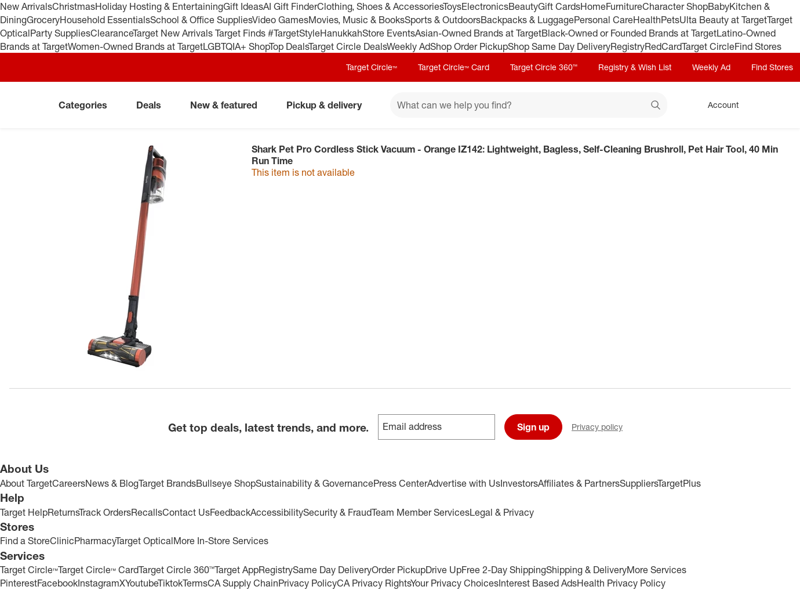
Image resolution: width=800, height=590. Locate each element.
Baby (718, 6)
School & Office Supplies (201, 20)
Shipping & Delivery (586, 569)
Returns (63, 512)
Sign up (533, 427)
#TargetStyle (294, 33)
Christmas (73, 6)
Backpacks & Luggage (527, 20)
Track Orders (105, 512)
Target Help (24, 512)
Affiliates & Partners (579, 483)
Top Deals (288, 46)
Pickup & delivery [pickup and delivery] (328, 105)
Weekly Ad (408, 46)
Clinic (62, 540)
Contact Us (186, 512)
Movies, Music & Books (356, 20)
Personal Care (603, 20)
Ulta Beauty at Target (723, 20)
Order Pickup (399, 569)
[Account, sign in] (717, 105)
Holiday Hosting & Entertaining (159, 6)
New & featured (228, 105)
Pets (670, 20)
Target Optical (144, 540)
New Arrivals (26, 6)
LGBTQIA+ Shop (236, 46)
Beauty (523, 6)
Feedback (230, 512)
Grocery (43, 20)
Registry (627, 46)
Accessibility (276, 512)
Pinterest (18, 583)
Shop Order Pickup (469, 46)
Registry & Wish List (634, 67)
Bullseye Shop (226, 483)
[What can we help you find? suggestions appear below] (528, 105)
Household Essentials (105, 20)
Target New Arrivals (174, 33)
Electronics (484, 6)
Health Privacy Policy (621, 583)
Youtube (141, 583)
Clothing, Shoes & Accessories (380, 6)
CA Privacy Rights (373, 583)
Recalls (146, 512)
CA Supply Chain (243, 583)
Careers (68, 483)
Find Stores (757, 46)
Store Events (388, 33)
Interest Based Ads (538, 583)
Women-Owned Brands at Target (135, 46)
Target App (236, 569)
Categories (88, 105)
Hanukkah (341, 33)
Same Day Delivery (332, 569)
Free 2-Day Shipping (503, 569)
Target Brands (167, 483)
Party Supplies (60, 33)
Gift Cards (559, 6)
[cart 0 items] (775, 105)
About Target (26, 483)
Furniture (624, 6)
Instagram (98, 583)
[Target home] (25, 105)
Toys (452, 6)
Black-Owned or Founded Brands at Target (629, 33)
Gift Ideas (243, 6)
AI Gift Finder (290, 6)
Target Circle (708, 46)
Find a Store (25, 540)
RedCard (663, 46)
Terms (195, 583)
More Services (656, 569)
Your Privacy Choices (454, 583)
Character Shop (675, 6)
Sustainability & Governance (314, 483)
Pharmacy (94, 540)
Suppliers (638, 483)
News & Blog (112, 483)
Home (593, 6)
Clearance (111, 33)
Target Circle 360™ (543, 67)
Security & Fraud (337, 512)
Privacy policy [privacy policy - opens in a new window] (602, 428)
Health (647, 20)
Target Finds (241, 33)
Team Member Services (421, 512)
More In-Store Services (220, 540)
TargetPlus (679, 483)
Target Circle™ (371, 67)
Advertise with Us (463, 483)
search (656, 106)
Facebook (57, 583)
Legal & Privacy (502, 512)
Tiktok (170, 583)
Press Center (400, 483)
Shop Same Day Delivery (559, 46)
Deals (153, 105)
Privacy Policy (307, 583)
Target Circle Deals (347, 46)
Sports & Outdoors (443, 20)
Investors (519, 483)
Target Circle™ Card (453, 67)
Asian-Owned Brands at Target (478, 33)
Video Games (280, 20)
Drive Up (443, 569)
